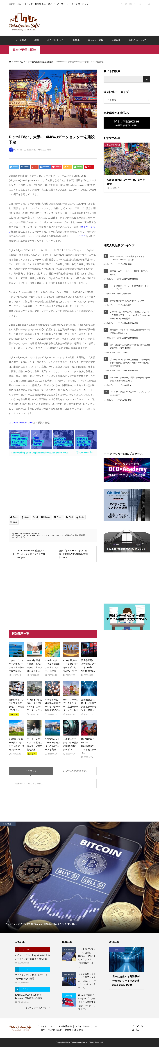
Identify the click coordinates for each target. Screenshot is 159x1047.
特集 (36, 40)
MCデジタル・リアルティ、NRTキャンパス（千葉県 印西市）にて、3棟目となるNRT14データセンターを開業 (130, 315)
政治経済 (127, 305)
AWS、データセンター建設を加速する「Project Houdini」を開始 (127, 258)
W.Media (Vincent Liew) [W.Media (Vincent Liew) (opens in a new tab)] (21, 422)
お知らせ (115, 40)
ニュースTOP (19, 40)
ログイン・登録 (95, 40)
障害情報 (127, 294)
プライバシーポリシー (86, 1026)
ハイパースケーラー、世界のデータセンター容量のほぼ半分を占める (130, 379)
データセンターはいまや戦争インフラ (127, 301)
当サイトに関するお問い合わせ (56, 1029)
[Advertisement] (99, 22)
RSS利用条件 (65, 1026)
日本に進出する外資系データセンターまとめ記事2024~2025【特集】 (130, 346)
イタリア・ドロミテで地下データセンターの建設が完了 (130, 394)
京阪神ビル (69, 535)
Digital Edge (20, 535)
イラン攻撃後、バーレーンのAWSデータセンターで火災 (129, 287)
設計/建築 (35, 533)
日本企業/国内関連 (24, 49)
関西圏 (82, 535)
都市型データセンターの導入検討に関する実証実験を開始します (130, 331)
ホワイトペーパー (56, 40)
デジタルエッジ (56, 535)
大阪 (76, 535)
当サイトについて (137, 40)
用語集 (76, 40)
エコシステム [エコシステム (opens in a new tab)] (79, 236)
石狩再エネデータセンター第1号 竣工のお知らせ (129, 273)
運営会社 (78, 1029)
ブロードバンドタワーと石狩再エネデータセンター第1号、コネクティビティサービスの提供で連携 (130, 362)
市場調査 (127, 385)
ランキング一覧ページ (36, 1007)
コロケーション (42, 535)
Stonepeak (30, 535)
